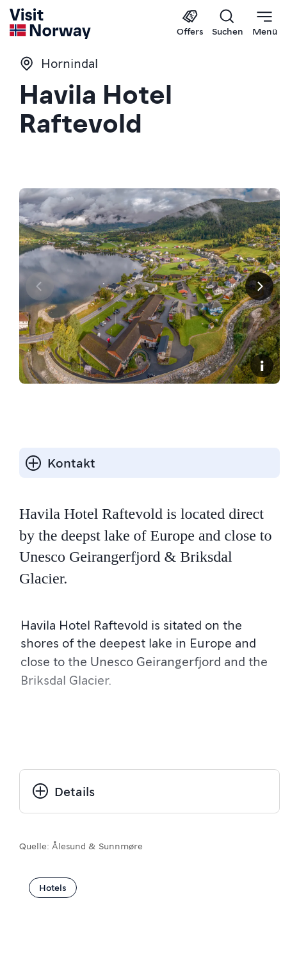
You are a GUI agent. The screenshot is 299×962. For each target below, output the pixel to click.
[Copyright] (261, 365)
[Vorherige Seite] (40, 286)
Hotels (53, 887)
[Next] (259, 286)
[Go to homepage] (51, 23)
